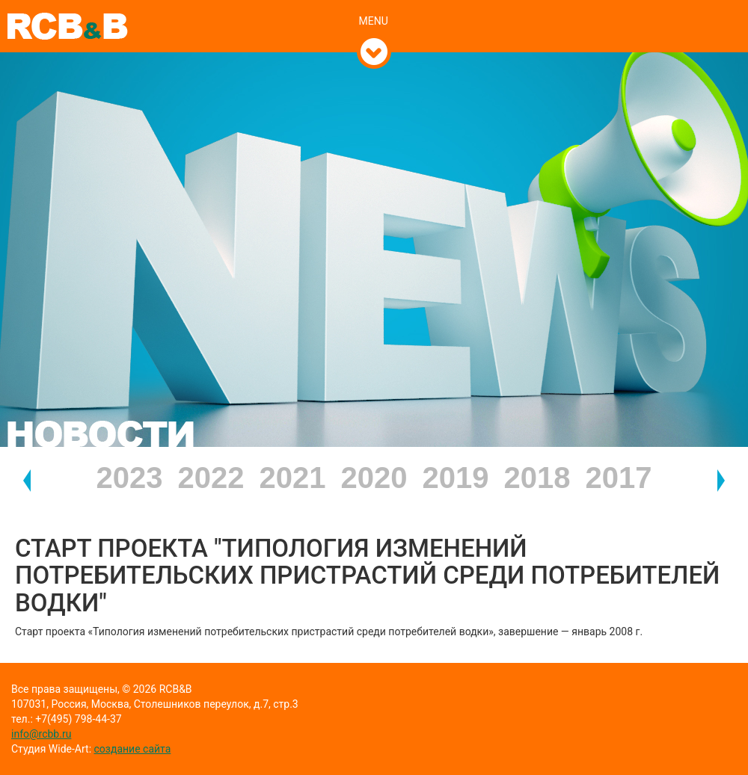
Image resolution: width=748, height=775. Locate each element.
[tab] (374, 5)
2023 (129, 477)
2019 (456, 477)
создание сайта (132, 749)
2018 (537, 477)
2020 (374, 477)
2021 (293, 477)
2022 (211, 477)
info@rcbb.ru (41, 734)
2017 (619, 477)
